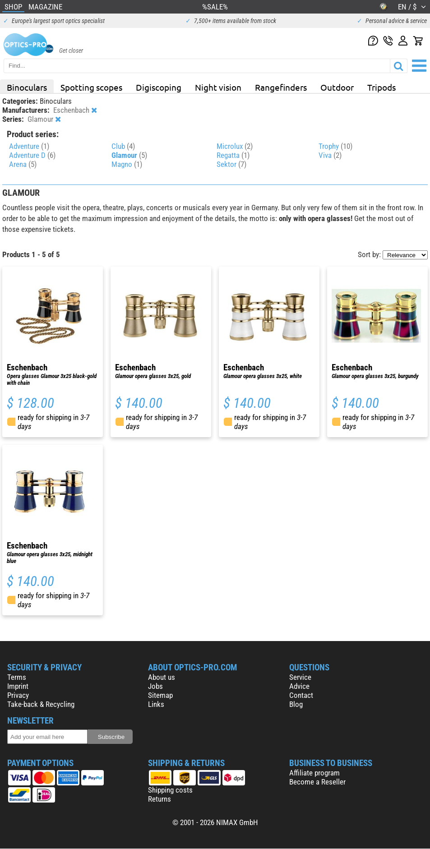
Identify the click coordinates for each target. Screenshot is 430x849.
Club (123, 146)
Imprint (17, 686)
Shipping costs (170, 789)
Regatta (233, 155)
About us (161, 677)
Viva (330, 155)
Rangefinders (281, 87)
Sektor (231, 164)
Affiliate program (314, 772)
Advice (299, 686)
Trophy (335, 146)
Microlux (235, 146)
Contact (301, 695)
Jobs (155, 686)
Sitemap (160, 695)
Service (300, 677)
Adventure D (32, 155)
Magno (126, 164)
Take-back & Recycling (40, 704)
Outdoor (337, 87)
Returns (159, 798)
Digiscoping (158, 87)
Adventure (29, 146)
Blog (296, 704)
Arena (23, 164)
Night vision (218, 87)
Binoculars (27, 87)
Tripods (381, 87)
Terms (16, 677)
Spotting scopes (91, 87)
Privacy (18, 695)
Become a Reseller (317, 781)
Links (156, 704)
